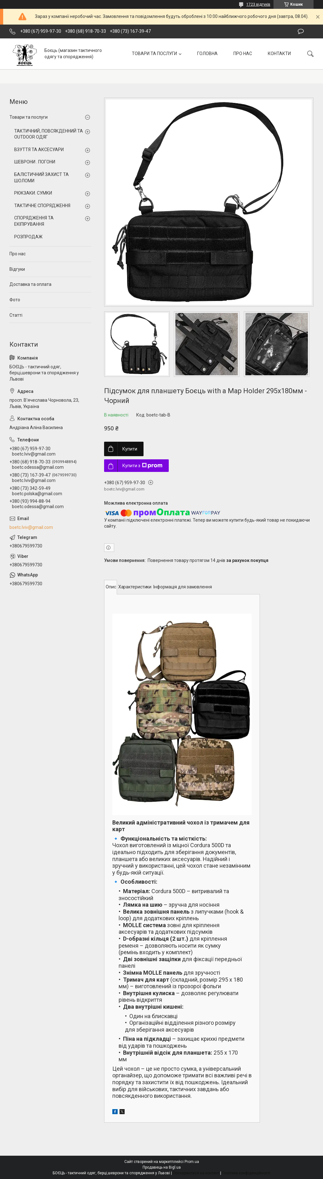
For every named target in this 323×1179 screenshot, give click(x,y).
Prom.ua (192, 1161)
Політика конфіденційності (246, 1173)
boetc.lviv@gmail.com (31, 527)
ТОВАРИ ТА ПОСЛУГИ (154, 53)
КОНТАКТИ (279, 53)
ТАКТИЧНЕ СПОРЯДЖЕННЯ (42, 205)
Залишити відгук (301, 31)
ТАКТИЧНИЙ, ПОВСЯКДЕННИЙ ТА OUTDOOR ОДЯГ (48, 134)
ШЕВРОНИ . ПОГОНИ (34, 161)
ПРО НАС (242, 53)
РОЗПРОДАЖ (28, 236)
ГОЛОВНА (207, 53)
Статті (15, 315)
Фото (14, 299)
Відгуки (17, 269)
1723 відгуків (258, 4)
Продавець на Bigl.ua (162, 1167)
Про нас (17, 253)
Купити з (142, 465)
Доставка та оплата (30, 284)
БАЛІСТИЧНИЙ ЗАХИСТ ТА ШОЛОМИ (41, 177)
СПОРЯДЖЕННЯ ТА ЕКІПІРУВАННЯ (34, 221)
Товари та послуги (28, 117)
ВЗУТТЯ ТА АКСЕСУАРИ (39, 149)
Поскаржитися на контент (196, 1173)
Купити (129, 448)
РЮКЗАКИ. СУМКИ (33, 193)
